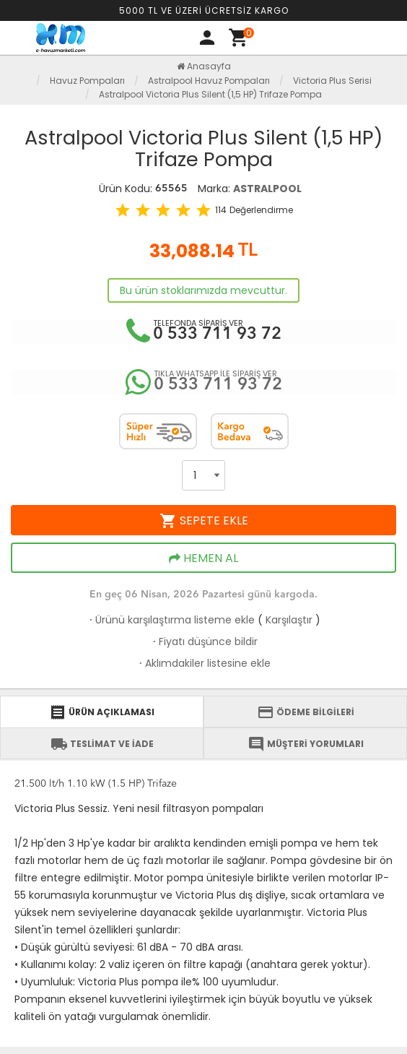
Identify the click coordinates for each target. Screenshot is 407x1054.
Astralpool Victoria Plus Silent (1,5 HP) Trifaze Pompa (210, 94)
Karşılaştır (289, 620)
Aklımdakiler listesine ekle (203, 663)
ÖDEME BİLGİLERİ (305, 712)
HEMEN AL (203, 558)
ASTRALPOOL (267, 188)
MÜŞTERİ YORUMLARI (306, 744)
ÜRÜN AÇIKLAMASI (101, 712)
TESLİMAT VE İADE (102, 744)
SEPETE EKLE (203, 520)
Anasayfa (204, 66)
